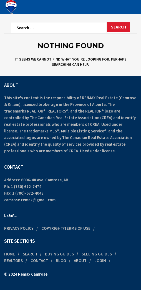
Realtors (13, 260)
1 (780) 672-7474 (26, 186)
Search (30, 254)
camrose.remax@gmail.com (30, 199)
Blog (61, 260)
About (80, 260)
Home (9, 254)
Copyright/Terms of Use (65, 228)
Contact (39, 260)
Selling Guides (97, 254)
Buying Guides (59, 254)
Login (100, 260)
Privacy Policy (19, 228)
